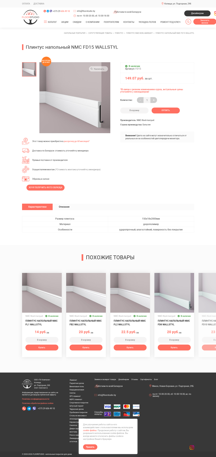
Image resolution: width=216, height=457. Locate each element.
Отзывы (134, 379)
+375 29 (61, 11)
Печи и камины (76, 435)
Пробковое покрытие (78, 412)
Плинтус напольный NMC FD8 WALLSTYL (174, 322)
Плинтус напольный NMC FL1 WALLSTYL (41, 322)
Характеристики (37, 206)
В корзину (134, 110)
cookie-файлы (90, 430)
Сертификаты (146, 379)
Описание (64, 206)
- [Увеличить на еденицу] (140, 100)
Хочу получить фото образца (45, 187)
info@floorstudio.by (86, 11)
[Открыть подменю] (45, 22)
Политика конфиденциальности (35, 399)
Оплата (26, 4)
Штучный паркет (77, 406)
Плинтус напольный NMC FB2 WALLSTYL (86, 322)
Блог (156, 379)
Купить (166, 110)
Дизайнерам (197, 13)
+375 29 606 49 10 (46, 408)
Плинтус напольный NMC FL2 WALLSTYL (130, 322)
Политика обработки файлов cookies (37, 403)
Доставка (39, 4)
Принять (90, 447)
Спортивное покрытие (79, 403)
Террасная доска (77, 409)
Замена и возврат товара (105, 379)
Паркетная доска (77, 383)
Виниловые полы (77, 386)
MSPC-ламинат (76, 399)
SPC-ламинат (75, 396)
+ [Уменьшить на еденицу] (154, 100)
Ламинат (73, 380)
